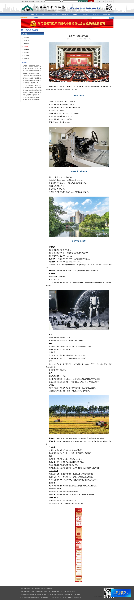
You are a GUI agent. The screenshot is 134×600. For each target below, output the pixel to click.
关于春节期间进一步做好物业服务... (32, 99)
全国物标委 (106, 14)
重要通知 (27, 37)
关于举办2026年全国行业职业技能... (32, 75)
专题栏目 (44, 14)
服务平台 (85, 14)
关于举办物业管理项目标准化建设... (32, 87)
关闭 (130, 597)
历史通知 (27, 52)
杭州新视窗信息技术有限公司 (73, 597)
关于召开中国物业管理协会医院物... (32, 66)
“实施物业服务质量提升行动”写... (31, 95)
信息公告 (27, 40)
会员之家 (96, 14)
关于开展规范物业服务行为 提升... (32, 85)
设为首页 (101, 1)
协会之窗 (34, 14)
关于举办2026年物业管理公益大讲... (32, 68)
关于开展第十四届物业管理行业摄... (32, 92)
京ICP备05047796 (54, 597)
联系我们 (109, 1)
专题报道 (27, 49)
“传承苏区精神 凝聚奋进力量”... (31, 83)
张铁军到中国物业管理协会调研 (31, 73)
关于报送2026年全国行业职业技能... (32, 78)
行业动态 (27, 46)
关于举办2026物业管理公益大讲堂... (32, 97)
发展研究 (75, 14)
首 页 (24, 14)
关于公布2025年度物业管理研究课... (32, 90)
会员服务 (65, 14)
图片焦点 (27, 43)
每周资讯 (27, 55)
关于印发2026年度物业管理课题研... (32, 71)
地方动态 (27, 58)
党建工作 (54, 14)
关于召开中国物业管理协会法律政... (32, 80)
